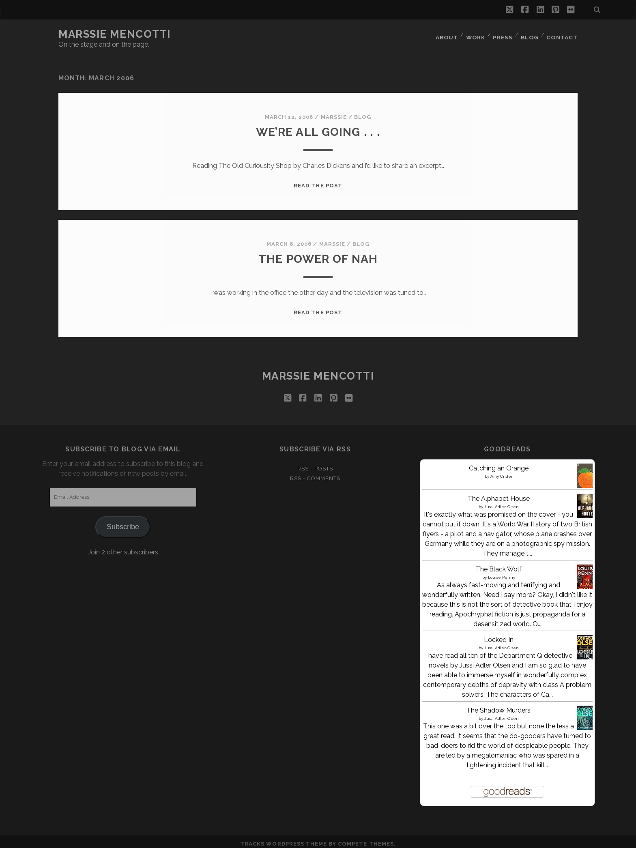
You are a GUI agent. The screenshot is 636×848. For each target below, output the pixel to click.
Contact (563, 34)
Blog (529, 34)
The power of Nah (318, 254)
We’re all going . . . (318, 127)
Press (501, 34)
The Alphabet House (499, 493)
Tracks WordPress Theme (283, 839)
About (443, 34)
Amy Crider (501, 471)
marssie (334, 112)
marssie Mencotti (114, 34)
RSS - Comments (315, 473)
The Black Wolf (499, 564)
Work (473, 34)
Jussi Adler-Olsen (501, 501)
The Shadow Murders (498, 705)
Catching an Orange (499, 463)
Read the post (318, 181)
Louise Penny (501, 572)
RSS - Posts (315, 463)
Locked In (499, 634)
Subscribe (123, 521)
